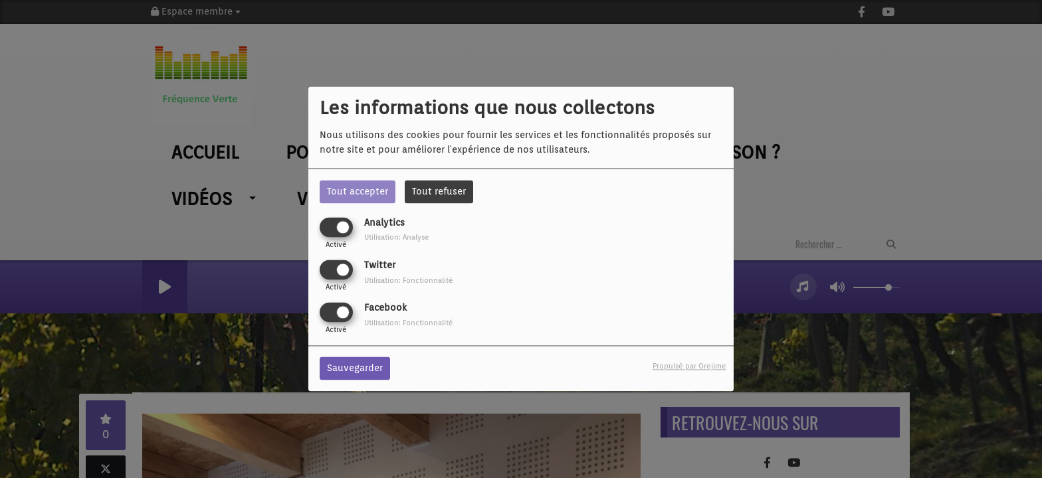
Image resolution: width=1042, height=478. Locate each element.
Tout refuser (439, 191)
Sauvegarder (355, 368)
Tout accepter (357, 191)
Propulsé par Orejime (689, 366)
